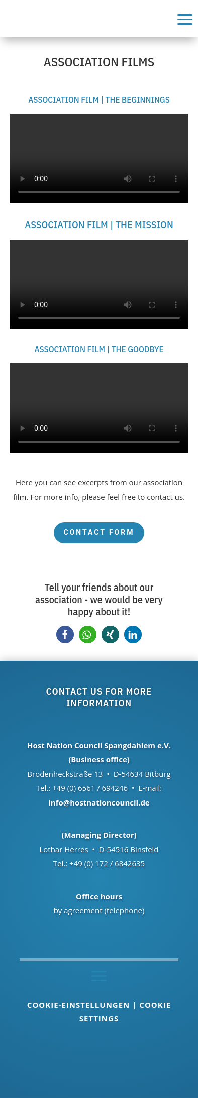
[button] (65, 634)
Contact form (98, 532)
